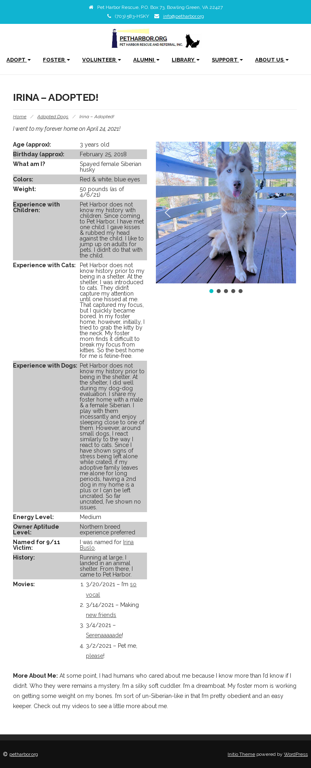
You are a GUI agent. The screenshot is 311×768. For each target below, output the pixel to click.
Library (186, 60)
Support (227, 60)
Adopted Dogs (52, 116)
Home (19, 116)
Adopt (18, 60)
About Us (272, 60)
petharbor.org (23, 754)
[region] (226, 218)
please (94, 656)
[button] (167, 212)
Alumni (146, 60)
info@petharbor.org (183, 16)
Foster (56, 60)
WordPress (296, 754)
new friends (101, 615)
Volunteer (101, 60)
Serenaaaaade (104, 635)
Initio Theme (241, 754)
